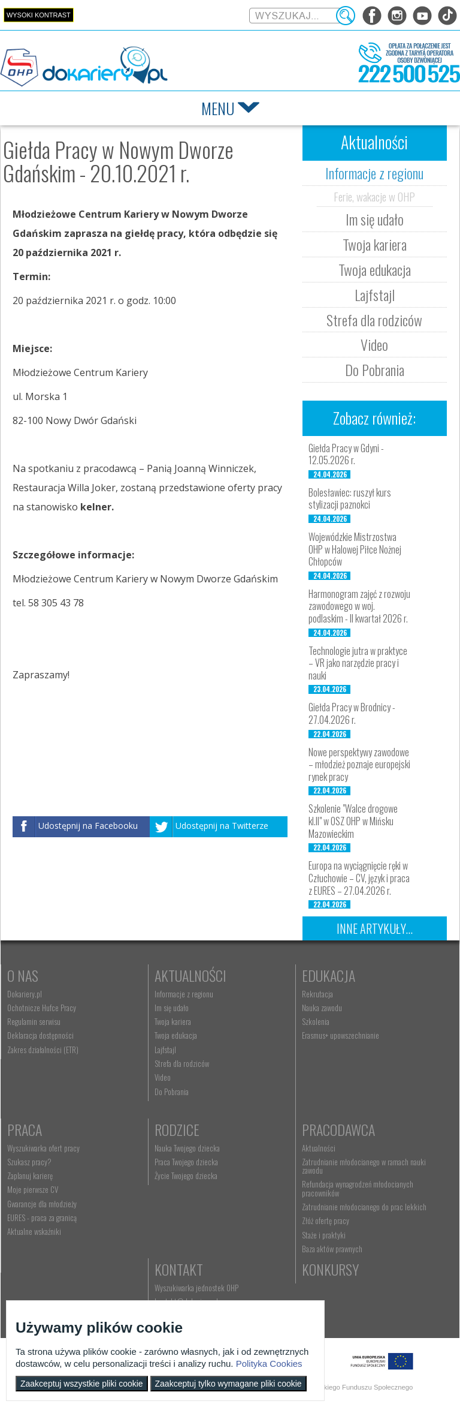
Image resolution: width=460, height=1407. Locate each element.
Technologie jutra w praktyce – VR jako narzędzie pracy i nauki (357, 663)
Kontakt (179, 1269)
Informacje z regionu (374, 173)
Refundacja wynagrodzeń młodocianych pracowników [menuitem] (357, 1188)
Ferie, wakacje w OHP (374, 196)
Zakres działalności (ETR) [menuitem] (42, 1050)
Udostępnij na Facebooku (88, 826)
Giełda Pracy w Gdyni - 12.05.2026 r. (346, 454)
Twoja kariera (375, 244)
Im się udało (375, 219)
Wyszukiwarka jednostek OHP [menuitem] (196, 1288)
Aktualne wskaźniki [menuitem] (34, 1231)
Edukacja (328, 975)
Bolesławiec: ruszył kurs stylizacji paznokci (349, 498)
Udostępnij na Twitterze (221, 826)
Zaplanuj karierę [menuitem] (30, 1175)
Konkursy (330, 1269)
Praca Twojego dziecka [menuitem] (186, 1162)
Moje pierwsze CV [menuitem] (32, 1189)
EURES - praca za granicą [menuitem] (42, 1217)
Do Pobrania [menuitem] (172, 1092)
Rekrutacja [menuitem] (317, 994)
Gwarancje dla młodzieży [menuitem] (42, 1204)
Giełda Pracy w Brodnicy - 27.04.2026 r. (351, 713)
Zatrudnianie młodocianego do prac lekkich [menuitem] (364, 1207)
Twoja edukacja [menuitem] (176, 1035)
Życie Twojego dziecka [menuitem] (186, 1175)
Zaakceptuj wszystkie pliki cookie (81, 1383)
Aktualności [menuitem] (318, 1148)
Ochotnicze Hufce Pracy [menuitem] (41, 1008)
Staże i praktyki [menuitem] (324, 1235)
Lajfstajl (375, 294)
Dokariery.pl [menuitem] (24, 994)
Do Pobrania (374, 369)
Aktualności (190, 975)
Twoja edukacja (374, 269)
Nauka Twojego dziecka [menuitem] (187, 1148)
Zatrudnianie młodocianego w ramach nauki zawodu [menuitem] (364, 1166)
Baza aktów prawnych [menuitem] (332, 1249)
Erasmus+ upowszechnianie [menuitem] (340, 1035)
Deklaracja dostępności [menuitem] (40, 1035)
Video (374, 344)
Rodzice (177, 1129)
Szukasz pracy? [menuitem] (29, 1162)
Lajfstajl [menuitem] (165, 1050)
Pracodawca (338, 1129)
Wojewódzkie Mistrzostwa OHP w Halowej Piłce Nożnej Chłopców (354, 549)
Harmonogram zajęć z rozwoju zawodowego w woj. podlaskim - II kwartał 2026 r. (359, 606)
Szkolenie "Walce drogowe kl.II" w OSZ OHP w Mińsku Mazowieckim (353, 821)
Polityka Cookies (269, 1363)
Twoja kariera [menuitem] (173, 1021)
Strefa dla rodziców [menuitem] (182, 1063)
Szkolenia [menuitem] (315, 1021)
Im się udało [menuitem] (172, 1008)
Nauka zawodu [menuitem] (322, 1008)
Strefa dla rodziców (374, 319)
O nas (22, 975)
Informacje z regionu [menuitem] (184, 994)
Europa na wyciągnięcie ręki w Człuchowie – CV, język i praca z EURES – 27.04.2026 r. (359, 878)
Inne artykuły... (375, 928)
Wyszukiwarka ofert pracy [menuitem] (43, 1148)
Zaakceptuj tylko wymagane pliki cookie (228, 1383)
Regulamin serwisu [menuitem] (33, 1021)
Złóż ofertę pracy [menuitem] (325, 1220)
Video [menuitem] (163, 1077)
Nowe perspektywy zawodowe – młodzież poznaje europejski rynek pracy (359, 764)
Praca (24, 1129)
